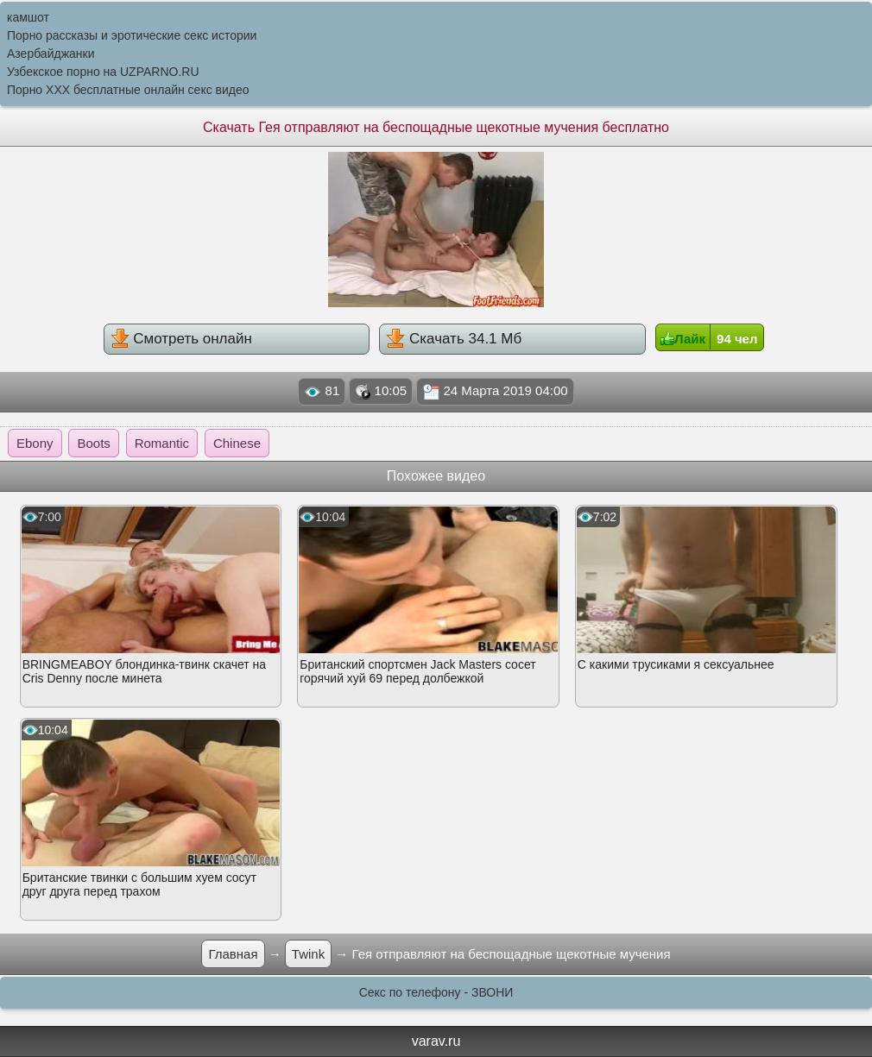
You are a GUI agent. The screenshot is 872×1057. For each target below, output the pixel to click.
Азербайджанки (50, 53)
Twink (308, 954)
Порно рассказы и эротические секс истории (131, 35)
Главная (232, 954)
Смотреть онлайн (181, 338)
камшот (28, 17)
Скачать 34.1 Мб (453, 338)
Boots (93, 443)
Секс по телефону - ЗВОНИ (436, 992)
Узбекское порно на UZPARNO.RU (103, 72)
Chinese (237, 443)
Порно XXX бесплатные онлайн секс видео (128, 90)
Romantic (162, 443)
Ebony (35, 443)
